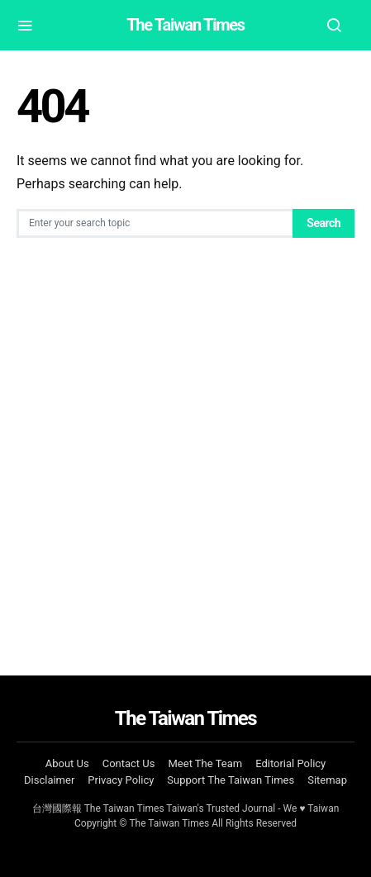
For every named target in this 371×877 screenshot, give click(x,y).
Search (323, 223)
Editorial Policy (290, 763)
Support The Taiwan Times (230, 780)
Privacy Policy (121, 780)
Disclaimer (49, 780)
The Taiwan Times (185, 25)
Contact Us (128, 763)
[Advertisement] (185, 456)
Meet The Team (206, 763)
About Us (67, 763)
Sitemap (327, 780)
